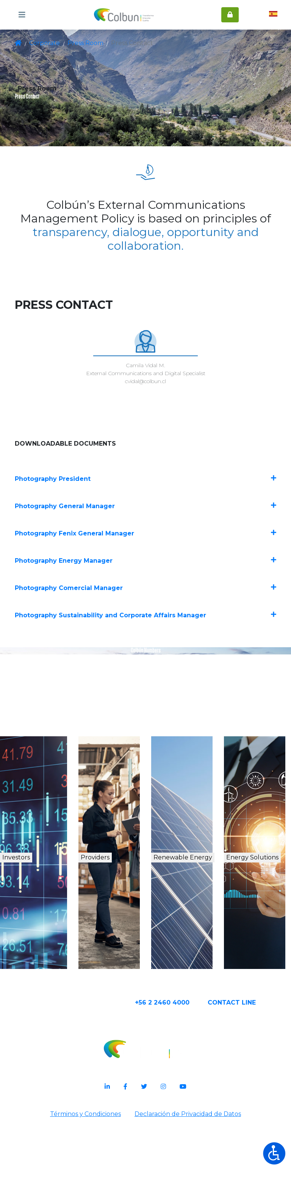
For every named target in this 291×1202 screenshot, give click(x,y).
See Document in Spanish (145, 768)
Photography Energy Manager (145, 605)
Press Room (80, 43)
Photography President (145, 524)
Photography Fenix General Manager (145, 578)
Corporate (44, 43)
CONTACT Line (256, 1083)
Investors (33, 925)
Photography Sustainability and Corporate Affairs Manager (145, 658)
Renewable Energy (190, 933)
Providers (110, 925)
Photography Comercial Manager (145, 631)
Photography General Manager (145, 551)
